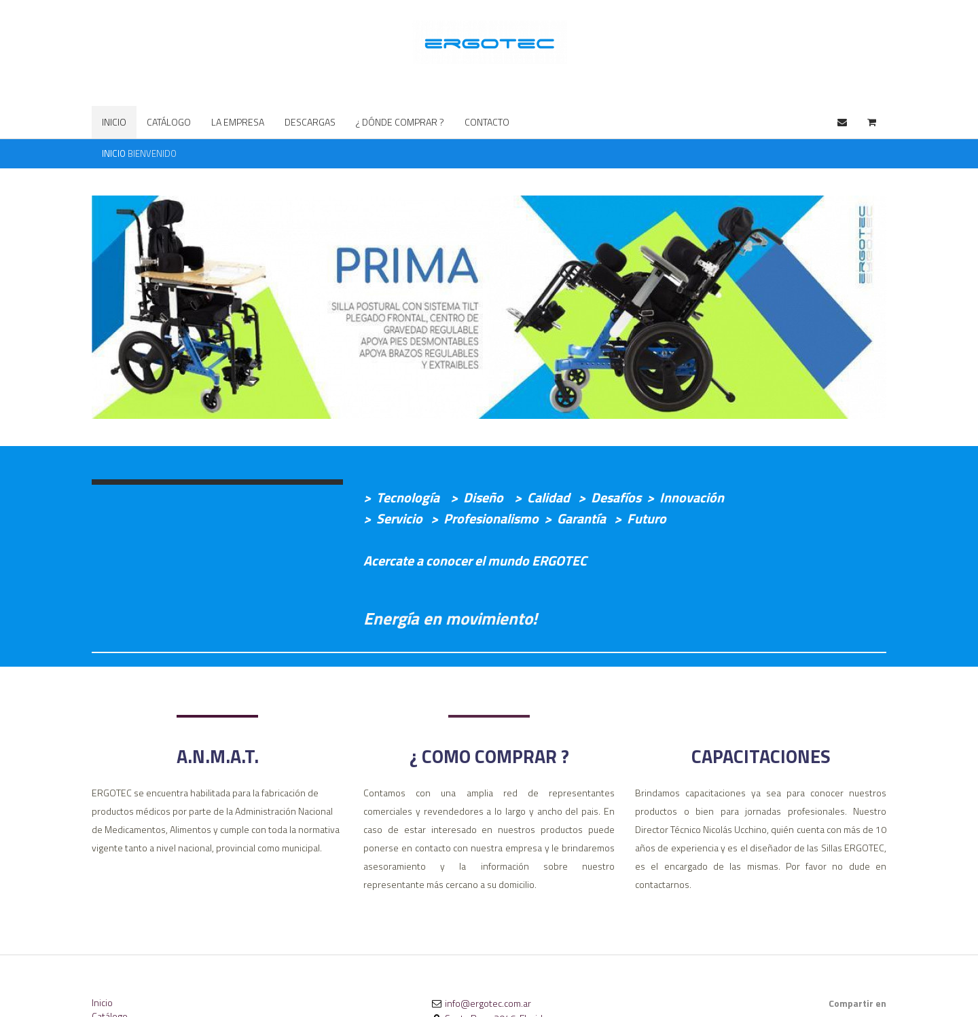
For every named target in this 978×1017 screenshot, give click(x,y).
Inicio (102, 1002)
